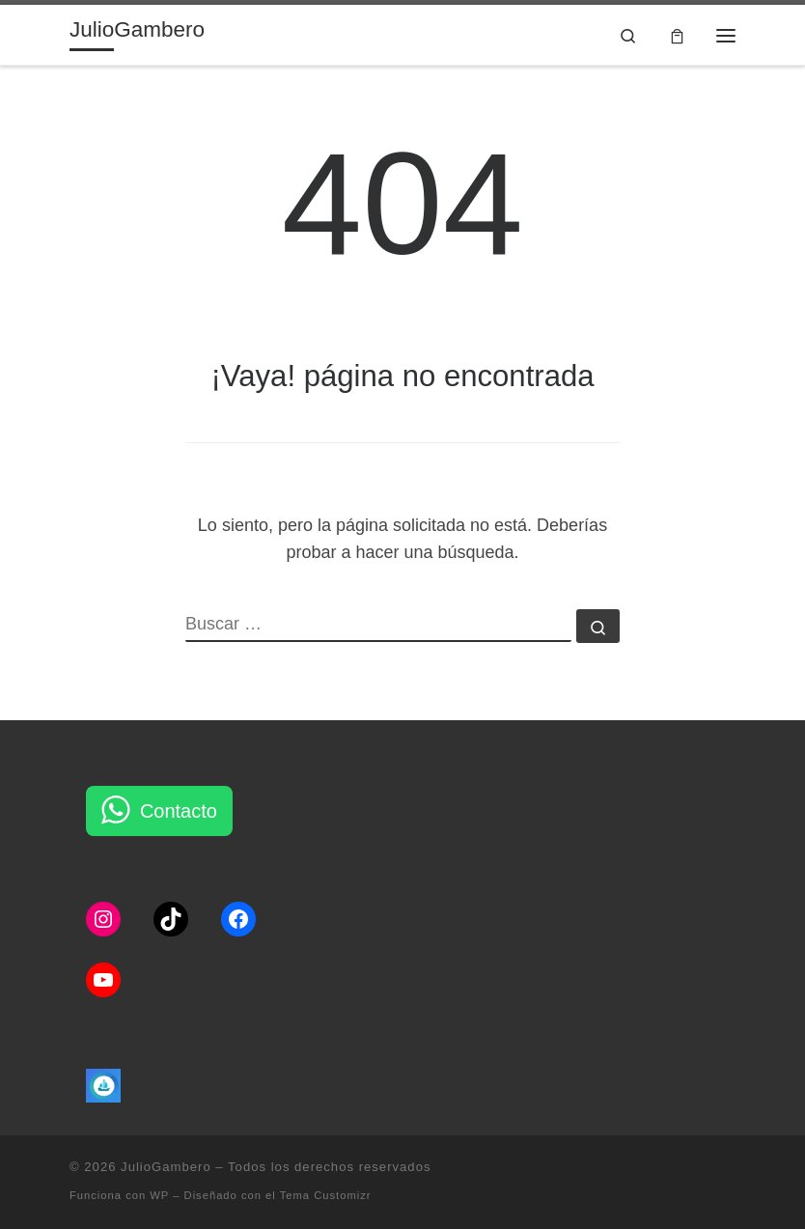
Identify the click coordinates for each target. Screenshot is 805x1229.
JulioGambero (166, 1166)
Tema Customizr (326, 1195)
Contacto (178, 811)
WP (159, 1195)
